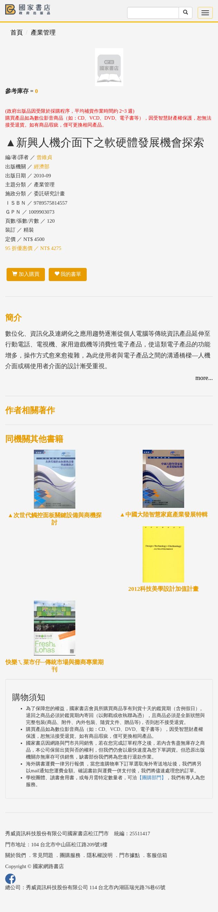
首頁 (16, 32)
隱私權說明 (100, 855)
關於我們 (15, 855)
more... (204, 377)
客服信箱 (156, 855)
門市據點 (129, 855)
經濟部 (41, 166)
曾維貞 (44, 157)
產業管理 (43, 32)
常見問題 (42, 855)
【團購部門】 (151, 777)
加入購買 (25, 274)
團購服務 (70, 855)
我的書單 (68, 274)
